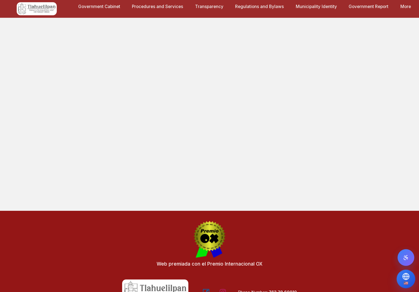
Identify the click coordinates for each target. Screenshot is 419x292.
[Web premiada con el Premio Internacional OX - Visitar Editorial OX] (209, 246)
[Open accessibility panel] (406, 257)
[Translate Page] (406, 279)
